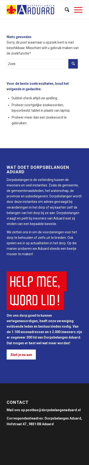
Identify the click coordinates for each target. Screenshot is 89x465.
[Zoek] (64, 9)
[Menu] (75, 9)
